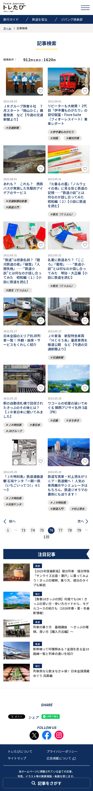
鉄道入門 (13, 207)
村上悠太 (79, 508)
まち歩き (73, 420)
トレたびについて (20, 751)
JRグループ (15, 431)
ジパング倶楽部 (72, 19)
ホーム (7, 28)
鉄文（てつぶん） (63, 214)
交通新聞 (13, 127)
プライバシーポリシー (62, 751)
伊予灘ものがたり (63, 132)
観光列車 (73, 138)
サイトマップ (17, 758)
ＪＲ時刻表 (14, 425)
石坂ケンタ (14, 504)
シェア (33, 717)
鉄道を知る (39, 19)
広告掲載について (61, 758)
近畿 (55, 420)
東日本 (36, 425)
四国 (55, 138)
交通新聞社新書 (17, 201)
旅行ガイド (11, 19)
